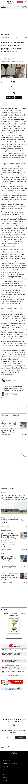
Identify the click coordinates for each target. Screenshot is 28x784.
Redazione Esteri (6, 549)
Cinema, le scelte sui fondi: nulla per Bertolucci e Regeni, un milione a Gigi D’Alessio (10, 576)
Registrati (20, 737)
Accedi (8, 737)
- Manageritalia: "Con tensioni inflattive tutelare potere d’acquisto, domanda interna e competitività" (14, 665)
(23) (25, 526)
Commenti (4, 82)
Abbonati (19, 2)
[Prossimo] (25, 406)
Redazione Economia (7, 526)
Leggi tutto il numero (14, 637)
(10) (5, 397)
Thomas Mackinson (6, 582)
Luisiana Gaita (5, 434)
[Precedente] (20, 406)
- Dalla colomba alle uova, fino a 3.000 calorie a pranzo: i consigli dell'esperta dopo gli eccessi (12, 654)
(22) (25, 566)
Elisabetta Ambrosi (6, 55)
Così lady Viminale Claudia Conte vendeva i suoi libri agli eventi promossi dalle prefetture (9, 559)
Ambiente (5, 34)
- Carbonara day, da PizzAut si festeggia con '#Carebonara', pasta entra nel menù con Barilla (12, 668)
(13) (25, 434)
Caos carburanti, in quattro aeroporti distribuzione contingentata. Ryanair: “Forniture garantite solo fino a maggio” (14, 497)
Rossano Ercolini (9, 393)
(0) (25, 549)
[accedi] (25, 2)
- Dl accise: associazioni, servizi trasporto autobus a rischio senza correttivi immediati (13, 661)
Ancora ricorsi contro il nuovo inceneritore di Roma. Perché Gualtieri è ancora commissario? (14, 388)
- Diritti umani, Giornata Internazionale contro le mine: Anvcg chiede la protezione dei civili (14, 650)
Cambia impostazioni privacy (10, 763)
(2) (25, 582)
